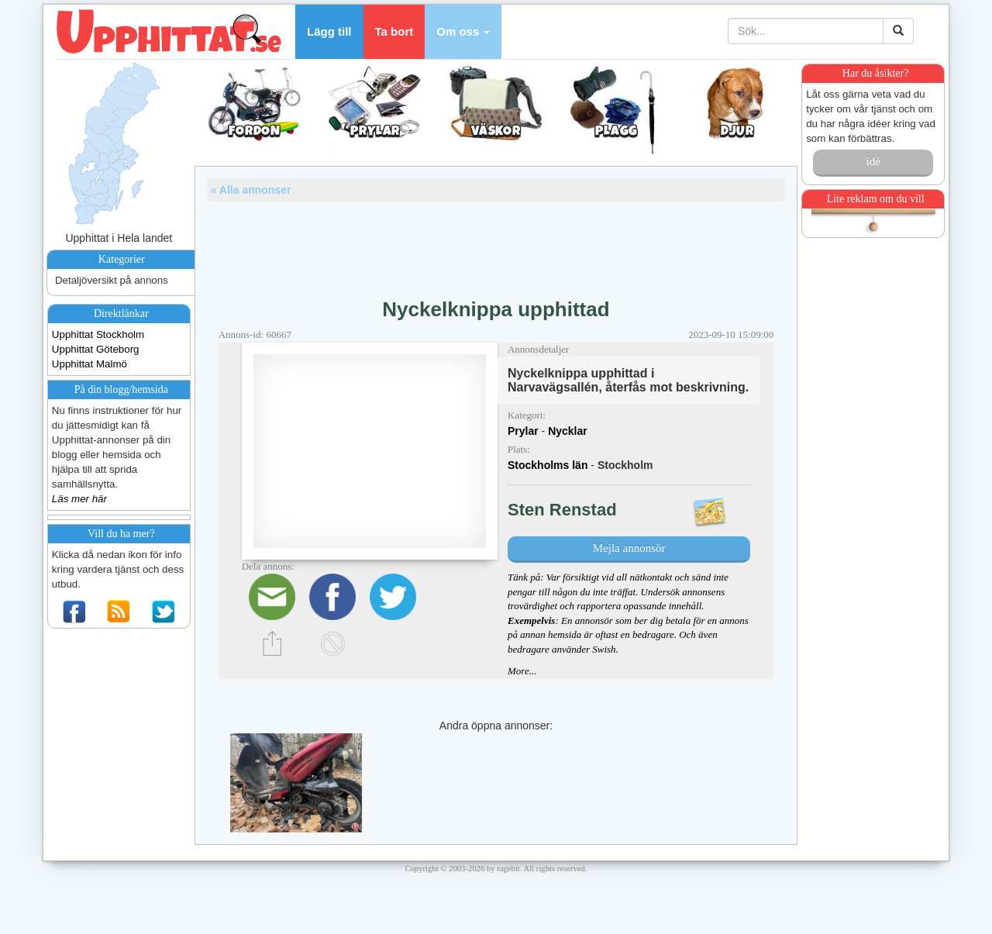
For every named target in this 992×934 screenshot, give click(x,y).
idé (873, 161)
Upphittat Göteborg (96, 349)
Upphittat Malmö (89, 364)
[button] (463, 32)
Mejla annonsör (629, 548)
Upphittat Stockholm (98, 334)
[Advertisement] (496, 244)
